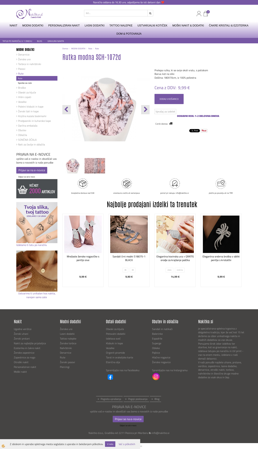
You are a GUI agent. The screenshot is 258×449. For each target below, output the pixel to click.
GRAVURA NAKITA (56, 41)
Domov (65, 48)
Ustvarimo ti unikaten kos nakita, (37, 293)
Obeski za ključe (27, 92)
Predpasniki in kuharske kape (34, 121)
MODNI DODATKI (32, 25)
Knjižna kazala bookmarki (32, 116)
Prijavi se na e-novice (31, 170)
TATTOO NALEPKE (120, 25)
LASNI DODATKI (94, 25)
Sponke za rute (25, 83)
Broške (22, 88)
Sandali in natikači (162, 329)
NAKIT (13, 25)
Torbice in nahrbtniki (29, 64)
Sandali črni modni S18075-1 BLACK (129, 258)
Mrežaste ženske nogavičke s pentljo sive (83, 258)
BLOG (40, 41)
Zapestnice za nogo (25, 357)
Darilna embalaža (27, 126)
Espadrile (157, 338)
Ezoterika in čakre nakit (27, 348)
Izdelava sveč (113, 338)
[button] (145, 109)
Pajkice (156, 353)
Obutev (22, 130)
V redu (110, 444)
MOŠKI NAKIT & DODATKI (188, 25)
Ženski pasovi (68, 362)
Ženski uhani (21, 334)
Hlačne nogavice (161, 357)
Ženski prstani (22, 338)
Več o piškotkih (127, 444)
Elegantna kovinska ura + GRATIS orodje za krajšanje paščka (175, 258)
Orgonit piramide (115, 353)
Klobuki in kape (114, 343)
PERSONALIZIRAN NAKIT (64, 25)
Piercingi (65, 367)
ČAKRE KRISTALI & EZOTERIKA (228, 25)
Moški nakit (20, 372)
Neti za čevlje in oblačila (31, 144)
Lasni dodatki (67, 334)
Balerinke (157, 334)
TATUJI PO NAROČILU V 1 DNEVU (17, 41)
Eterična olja (113, 362)
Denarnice (23, 54)
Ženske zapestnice (24, 353)
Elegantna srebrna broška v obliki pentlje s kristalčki (221, 258)
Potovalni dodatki (115, 334)
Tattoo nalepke (68, 338)
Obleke (156, 348)
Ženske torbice (68, 343)
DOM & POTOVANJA (129, 33)
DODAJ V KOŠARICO (169, 99)
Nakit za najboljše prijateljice (30, 343)
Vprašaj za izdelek (165, 111)
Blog (157, 399)
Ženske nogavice (161, 362)
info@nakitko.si (160, 433)
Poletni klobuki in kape (30, 107)
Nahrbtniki (66, 348)
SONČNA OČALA (27, 140)
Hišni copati (24, 97)
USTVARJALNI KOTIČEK (153, 25)
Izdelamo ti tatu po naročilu (32, 245)
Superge (156, 343)
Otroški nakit (21, 362)
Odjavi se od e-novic (26, 176)
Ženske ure (24, 59)
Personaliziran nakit (25, 367)
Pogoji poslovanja (137, 399)
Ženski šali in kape (28, 111)
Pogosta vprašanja (111, 399)
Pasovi (21, 69)
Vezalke (22, 102)
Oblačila (22, 135)
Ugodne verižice (22, 329)
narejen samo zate (37, 297)
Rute (21, 74)
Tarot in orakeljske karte (119, 357)
